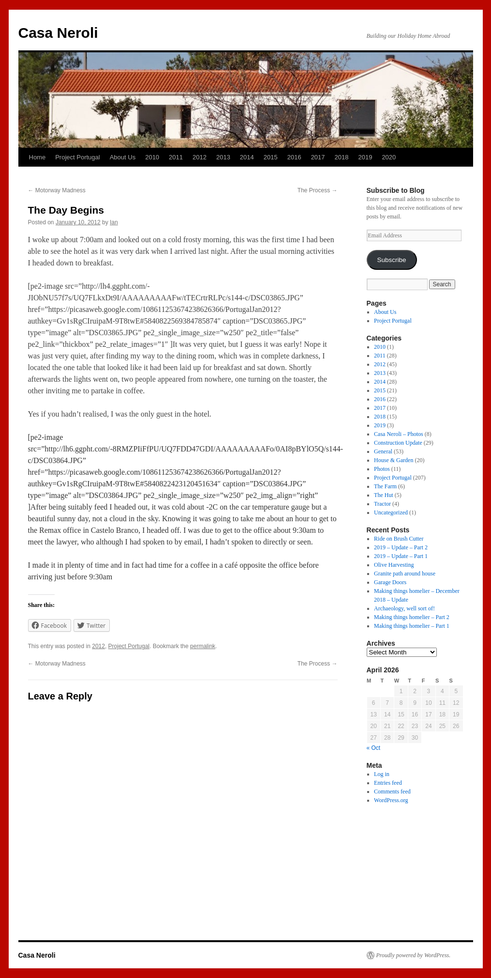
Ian (114, 222)
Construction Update (398, 442)
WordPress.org (391, 800)
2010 (152, 157)
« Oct (374, 748)
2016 (294, 157)
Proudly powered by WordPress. (413, 955)
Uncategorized (391, 512)
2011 (176, 157)
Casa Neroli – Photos (398, 434)
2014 (247, 157)
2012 (200, 157)
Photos (382, 469)
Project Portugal (77, 157)
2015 (271, 157)
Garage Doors (390, 582)
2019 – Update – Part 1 (401, 556)
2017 (318, 157)
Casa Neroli (58, 33)
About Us (122, 157)
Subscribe (391, 260)
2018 (342, 157)
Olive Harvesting (394, 564)
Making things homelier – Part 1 (411, 625)
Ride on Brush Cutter (398, 538)
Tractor (382, 503)
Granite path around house (404, 573)
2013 (223, 157)
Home (37, 157)
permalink (202, 646)
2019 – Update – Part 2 (401, 547)
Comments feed (392, 791)
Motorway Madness (57, 190)
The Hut (383, 495)
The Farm (385, 486)
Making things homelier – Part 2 (411, 617)
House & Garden (393, 460)
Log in (381, 774)
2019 (365, 157)
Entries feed (388, 782)
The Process (318, 190)
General (383, 451)
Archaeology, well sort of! (404, 608)
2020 (389, 157)
